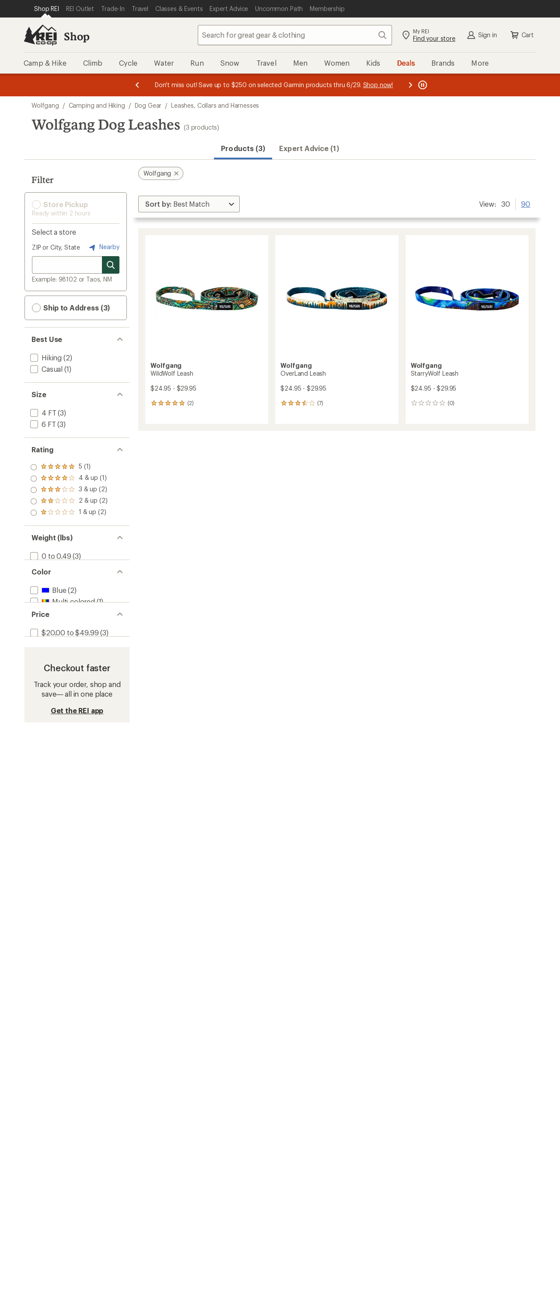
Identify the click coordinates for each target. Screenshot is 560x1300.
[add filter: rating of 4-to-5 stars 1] (69, 478)
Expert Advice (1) (309, 148)
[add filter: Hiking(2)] (45, 357)
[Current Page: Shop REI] (47, 9)
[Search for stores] (110, 265)
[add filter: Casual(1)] (45, 369)
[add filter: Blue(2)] (47, 599)
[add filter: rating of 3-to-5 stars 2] (69, 490)
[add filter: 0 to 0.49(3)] (49, 556)
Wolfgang (45, 105)
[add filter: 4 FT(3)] (42, 413)
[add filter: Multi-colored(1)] (61, 611)
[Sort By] (189, 204)
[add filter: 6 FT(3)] (42, 424)
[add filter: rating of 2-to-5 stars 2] (69, 501)
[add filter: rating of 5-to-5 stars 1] (69, 467)
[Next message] (410, 85)
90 (525, 203)
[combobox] (295, 35)
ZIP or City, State (56, 247)
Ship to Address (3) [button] (71, 307)
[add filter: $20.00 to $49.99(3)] (63, 655)
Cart (521, 35)
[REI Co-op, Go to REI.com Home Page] (40, 35)
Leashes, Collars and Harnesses (215, 105)
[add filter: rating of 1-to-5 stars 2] (69, 512)
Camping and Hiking (97, 105)
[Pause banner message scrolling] (422, 85)
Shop (76, 36)
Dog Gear (148, 105)
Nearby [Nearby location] (103, 247)
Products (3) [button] (243, 148)
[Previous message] (137, 85)
